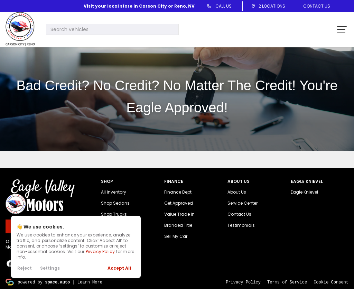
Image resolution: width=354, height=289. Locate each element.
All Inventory (113, 192)
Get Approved (178, 203)
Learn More (89, 282)
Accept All (119, 268)
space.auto (57, 282)
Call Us (222, 6)
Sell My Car (175, 236)
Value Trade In (179, 214)
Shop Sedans (115, 203)
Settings (50, 268)
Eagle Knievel (304, 192)
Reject (24, 268)
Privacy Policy (100, 251)
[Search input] (112, 29)
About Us (236, 192)
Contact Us (316, 6)
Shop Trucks (114, 214)
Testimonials (241, 225)
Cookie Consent (331, 282)
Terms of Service (287, 282)
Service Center (242, 203)
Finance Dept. (178, 192)
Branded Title (178, 225)
